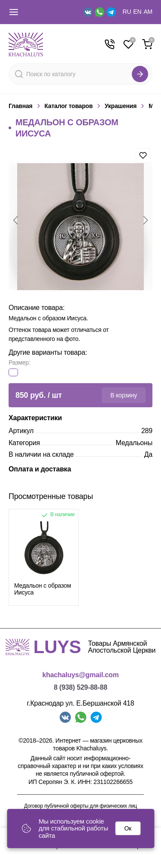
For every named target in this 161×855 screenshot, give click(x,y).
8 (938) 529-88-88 (80, 687)
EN (137, 11)
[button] (15, 220)
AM (147, 11)
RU (127, 11)
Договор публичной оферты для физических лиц (80, 806)
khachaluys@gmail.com (81, 674)
